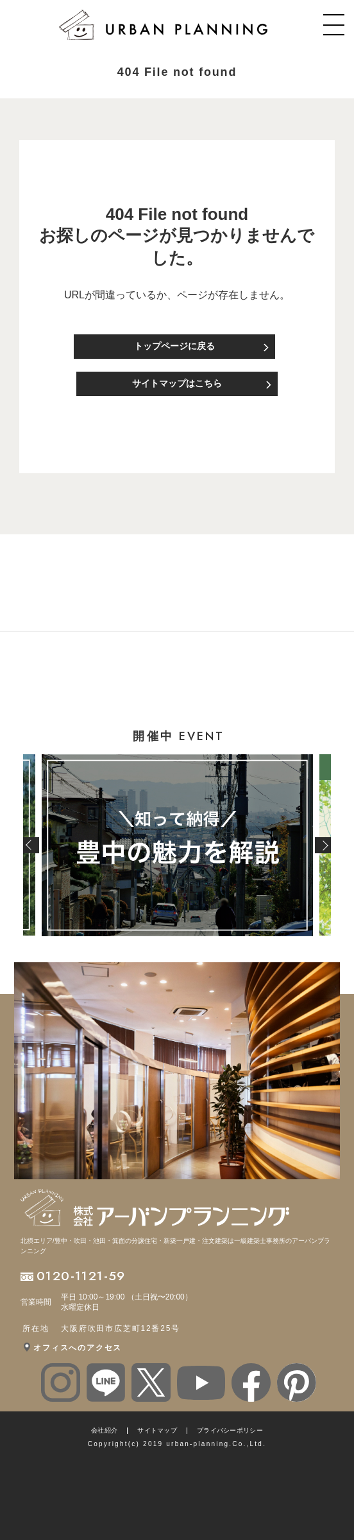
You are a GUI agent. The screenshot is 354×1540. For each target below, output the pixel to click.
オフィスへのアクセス (77, 1347)
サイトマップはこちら (177, 383)
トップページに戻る (174, 346)
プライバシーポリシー (230, 1430)
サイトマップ (157, 1430)
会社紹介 (104, 1430)
